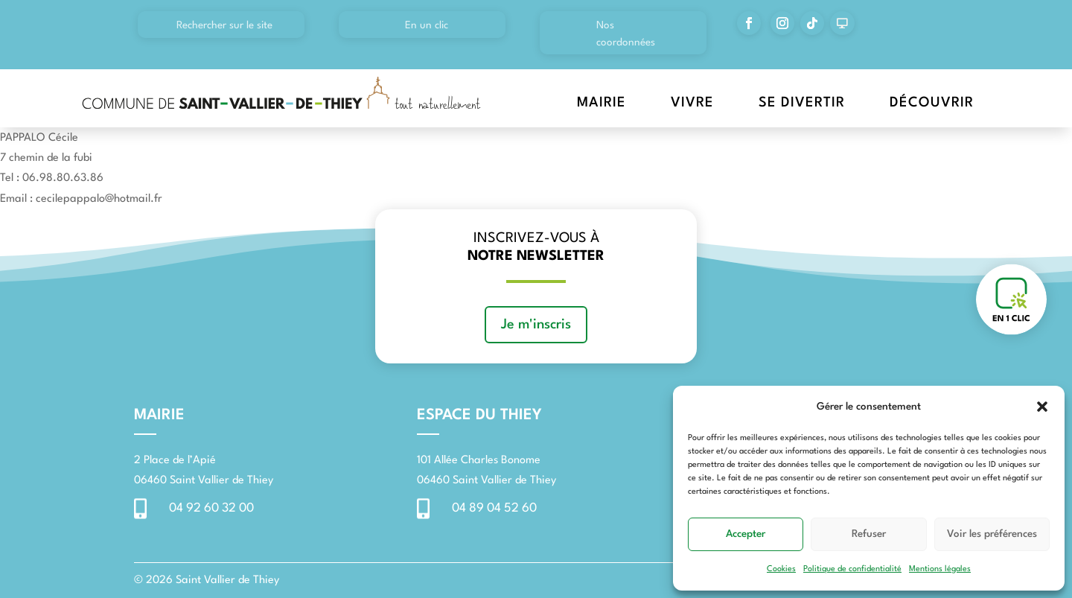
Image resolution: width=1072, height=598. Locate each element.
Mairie (601, 102)
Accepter (745, 534)
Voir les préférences (992, 534)
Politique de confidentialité (852, 569)
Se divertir (802, 102)
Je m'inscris (536, 324)
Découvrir (932, 102)
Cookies (781, 569)
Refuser (869, 534)
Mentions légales (940, 569)
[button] (1042, 406)
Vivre (692, 102)
